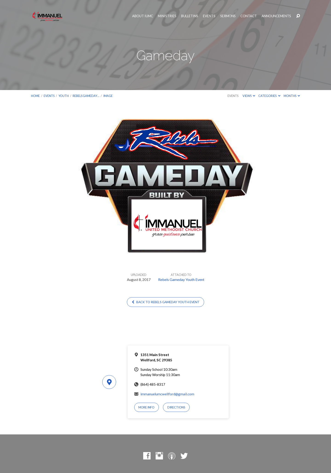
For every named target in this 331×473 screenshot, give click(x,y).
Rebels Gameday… (86, 96)
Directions (176, 407)
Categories (269, 96)
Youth (63, 96)
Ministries (167, 16)
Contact (248, 16)
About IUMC (142, 16)
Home (35, 96)
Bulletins (189, 16)
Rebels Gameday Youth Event (181, 279)
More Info (146, 407)
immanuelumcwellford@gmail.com (167, 394)
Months (292, 96)
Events (209, 16)
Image (108, 96)
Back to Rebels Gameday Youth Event (165, 302)
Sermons (228, 16)
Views (249, 96)
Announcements (276, 16)
